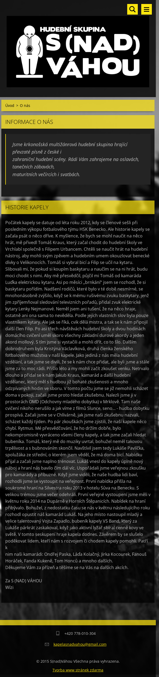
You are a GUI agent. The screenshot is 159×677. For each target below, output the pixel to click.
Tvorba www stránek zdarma (77, 669)
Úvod (9, 105)
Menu (146, 9)
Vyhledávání (132, 9)
